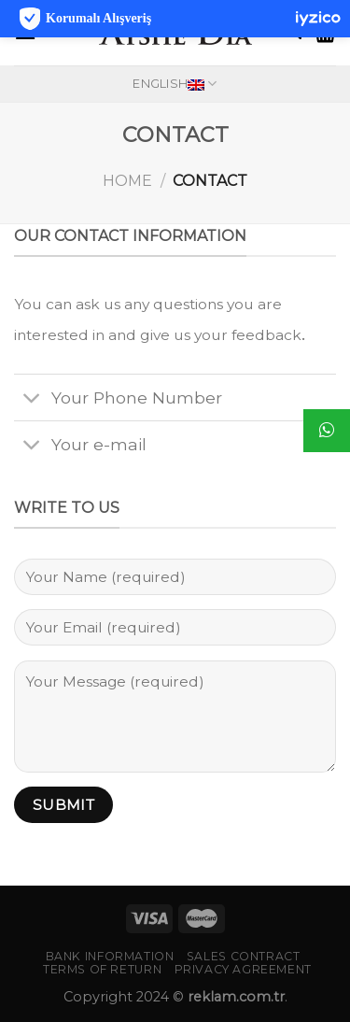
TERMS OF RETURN (102, 969)
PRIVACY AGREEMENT (243, 969)
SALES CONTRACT (244, 956)
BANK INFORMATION (110, 956)
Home (127, 181)
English (175, 83)
